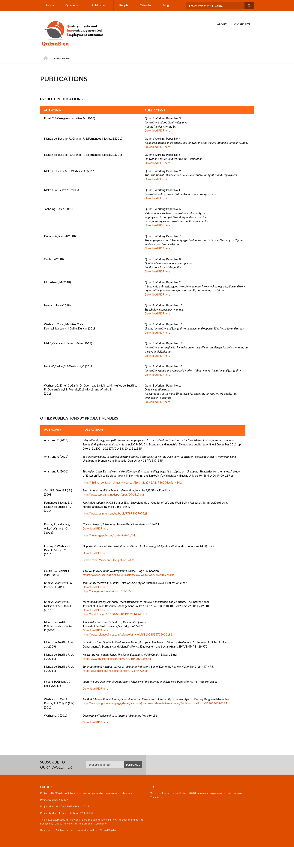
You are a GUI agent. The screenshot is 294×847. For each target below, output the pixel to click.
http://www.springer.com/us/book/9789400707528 (115, 513)
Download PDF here (157, 130)
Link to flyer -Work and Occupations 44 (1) (109, 560)
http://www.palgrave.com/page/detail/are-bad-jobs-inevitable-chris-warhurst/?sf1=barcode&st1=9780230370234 (155, 703)
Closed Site (242, 24)
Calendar (145, 5)
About (222, 24)
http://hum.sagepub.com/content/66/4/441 (110, 535)
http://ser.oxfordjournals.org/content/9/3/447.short (115, 670)
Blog (166, 5)
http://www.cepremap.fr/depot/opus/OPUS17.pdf (113, 494)
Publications (100, 5)
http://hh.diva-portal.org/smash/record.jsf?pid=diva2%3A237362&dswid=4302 (132, 482)
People (123, 5)
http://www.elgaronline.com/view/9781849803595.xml (117, 658)
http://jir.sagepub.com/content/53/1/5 (107, 591)
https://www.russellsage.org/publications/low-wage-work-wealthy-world (128, 574)
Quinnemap (72, 5)
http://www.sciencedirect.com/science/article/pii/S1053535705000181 (127, 634)
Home (50, 5)
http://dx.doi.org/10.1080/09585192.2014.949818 (115, 614)
